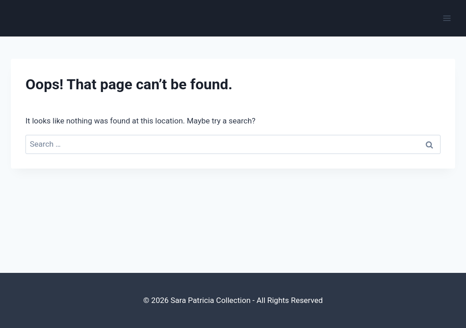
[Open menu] (446, 18)
